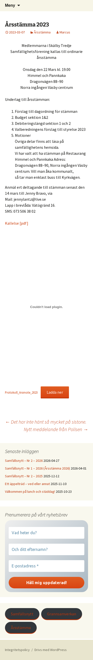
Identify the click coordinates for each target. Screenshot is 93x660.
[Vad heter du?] (46, 532)
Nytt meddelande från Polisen (56, 429)
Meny (10, 5)
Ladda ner (55, 392)
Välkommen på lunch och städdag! (30, 491)
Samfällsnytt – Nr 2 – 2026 (24, 460)
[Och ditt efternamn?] (46, 549)
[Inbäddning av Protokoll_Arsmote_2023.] (46, 307)
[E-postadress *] (46, 566)
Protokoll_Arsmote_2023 (21, 392)
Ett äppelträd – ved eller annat (27, 484)
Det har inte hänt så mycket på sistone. (45, 422)
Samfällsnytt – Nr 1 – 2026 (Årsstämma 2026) (37, 468)
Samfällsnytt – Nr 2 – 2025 (24, 476)
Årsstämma (42, 32)
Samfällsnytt (22, 613)
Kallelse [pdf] (16, 223)
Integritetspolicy (17, 650)
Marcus (65, 32)
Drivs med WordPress (50, 650)
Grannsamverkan (61, 613)
